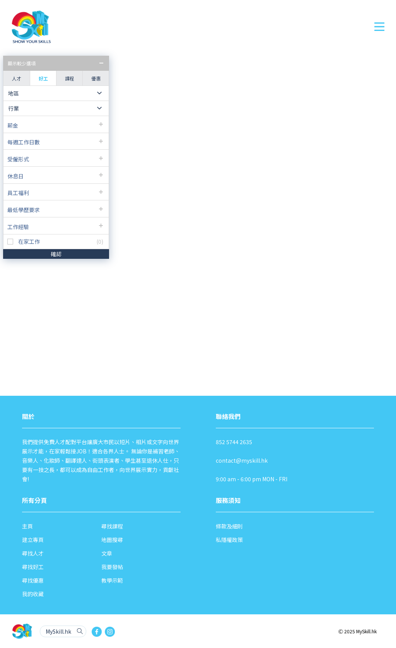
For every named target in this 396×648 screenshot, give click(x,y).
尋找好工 (33, 567)
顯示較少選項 (22, 63)
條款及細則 (229, 526)
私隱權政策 (229, 540)
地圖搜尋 (112, 540)
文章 (106, 553)
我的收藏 (33, 594)
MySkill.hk (58, 631)
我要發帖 (112, 567)
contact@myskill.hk (242, 460)
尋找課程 (112, 526)
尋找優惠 (33, 580)
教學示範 (112, 580)
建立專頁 (33, 540)
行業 (13, 108)
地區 (13, 93)
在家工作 (29, 241)
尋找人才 (33, 553)
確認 (56, 254)
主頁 (27, 526)
